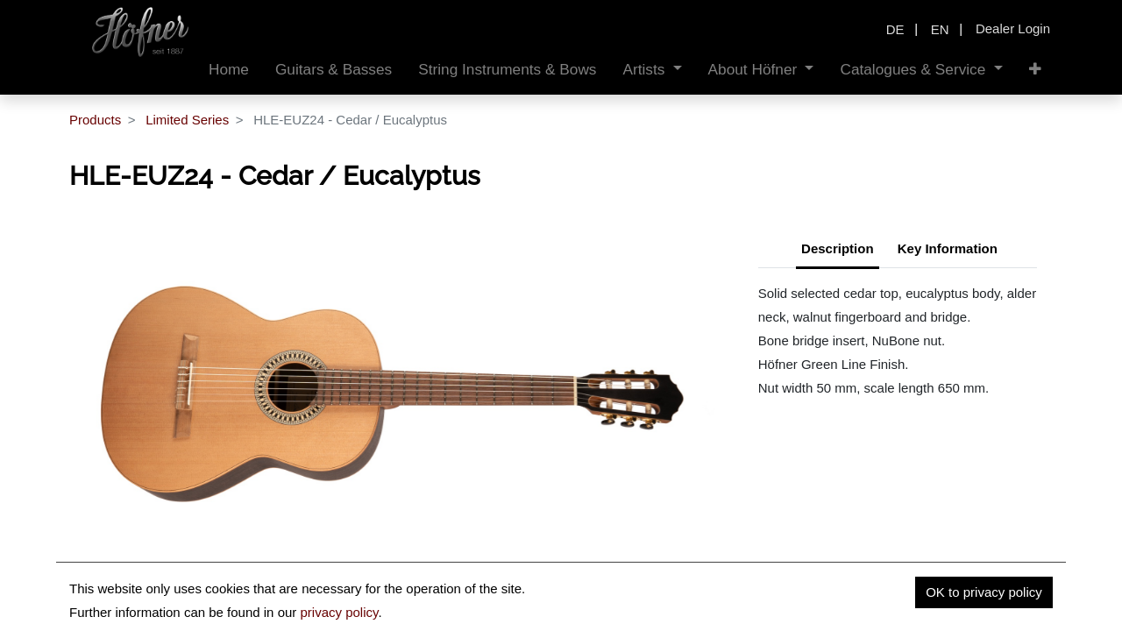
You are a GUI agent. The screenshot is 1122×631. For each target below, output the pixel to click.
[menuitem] (228, 70)
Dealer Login (1013, 28)
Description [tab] (837, 248)
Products (95, 119)
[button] (1035, 70)
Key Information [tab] (948, 248)
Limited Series (187, 119)
